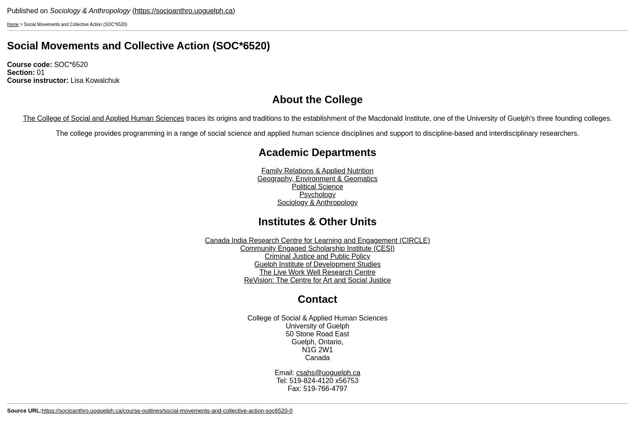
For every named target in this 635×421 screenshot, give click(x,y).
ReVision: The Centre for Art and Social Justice (317, 280)
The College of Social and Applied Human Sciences (103, 118)
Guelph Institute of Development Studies (317, 264)
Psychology (317, 194)
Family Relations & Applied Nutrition (317, 171)
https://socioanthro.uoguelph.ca (183, 11)
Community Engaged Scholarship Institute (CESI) (317, 248)
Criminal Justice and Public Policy (317, 256)
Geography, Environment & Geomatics (318, 179)
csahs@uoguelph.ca (328, 372)
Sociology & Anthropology (317, 202)
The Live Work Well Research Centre (317, 272)
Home (13, 24)
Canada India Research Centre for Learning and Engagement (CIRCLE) (317, 240)
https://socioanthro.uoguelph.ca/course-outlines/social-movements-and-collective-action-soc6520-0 (167, 410)
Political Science (318, 186)
